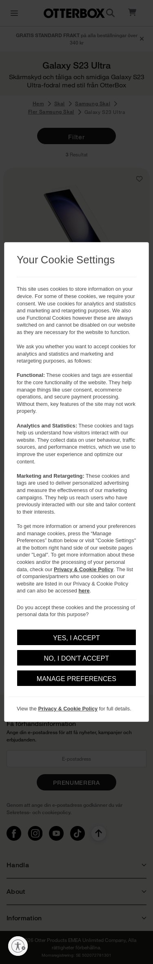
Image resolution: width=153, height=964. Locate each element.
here (84, 591)
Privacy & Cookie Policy (83, 569)
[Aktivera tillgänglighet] (18, 946)
